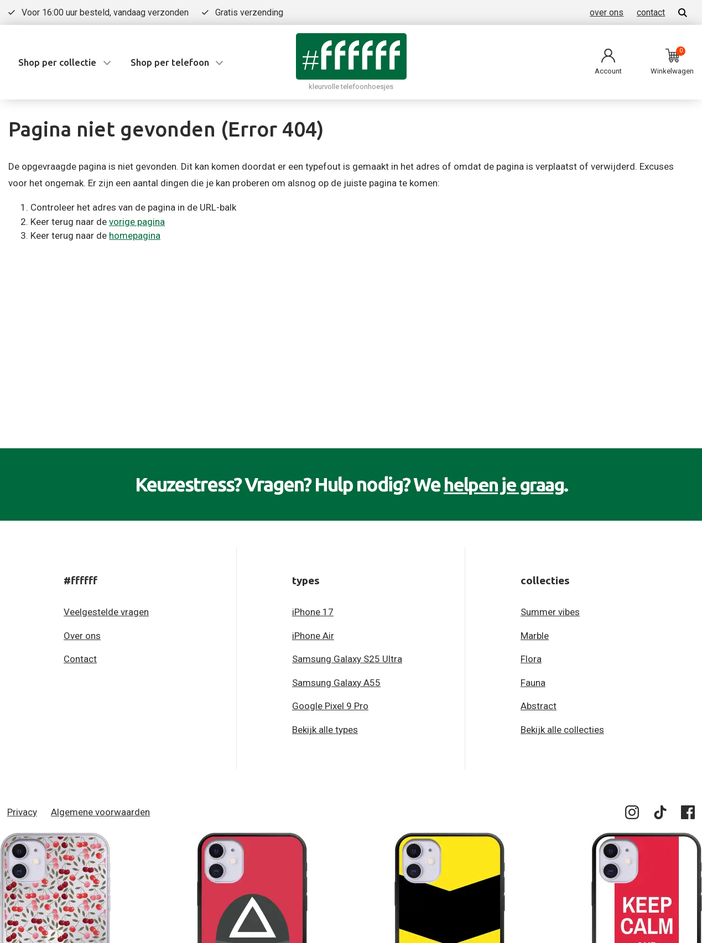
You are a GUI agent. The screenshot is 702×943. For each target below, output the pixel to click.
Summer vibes (550, 611)
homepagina (134, 235)
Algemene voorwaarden (100, 811)
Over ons (82, 635)
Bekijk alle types (325, 729)
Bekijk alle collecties (562, 729)
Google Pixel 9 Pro (330, 705)
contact (651, 12)
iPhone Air (313, 635)
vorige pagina (137, 221)
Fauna (533, 682)
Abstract (539, 705)
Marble (535, 635)
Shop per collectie (57, 62)
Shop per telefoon (170, 62)
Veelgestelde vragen (106, 611)
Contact (80, 658)
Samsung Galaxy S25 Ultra (347, 658)
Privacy (22, 811)
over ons (606, 12)
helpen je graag (503, 484)
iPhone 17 (313, 611)
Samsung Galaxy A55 (336, 682)
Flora (531, 658)
